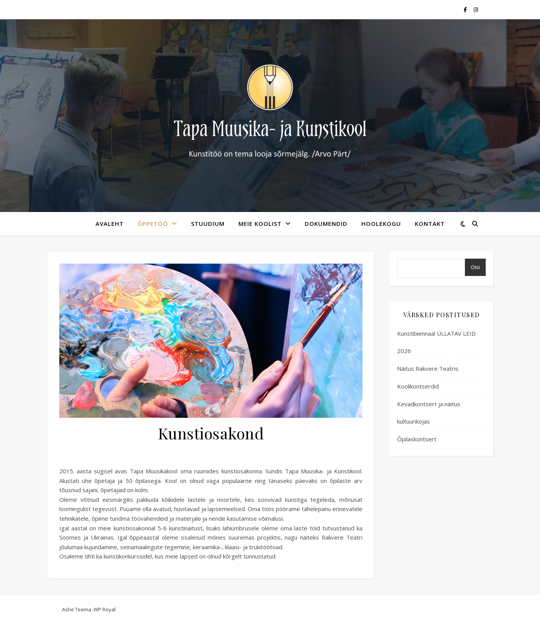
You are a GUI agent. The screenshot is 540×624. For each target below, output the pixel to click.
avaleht (110, 223)
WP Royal (105, 609)
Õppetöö (153, 223)
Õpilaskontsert (416, 439)
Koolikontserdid (418, 386)
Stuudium (208, 223)
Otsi (475, 267)
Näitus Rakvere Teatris (427, 368)
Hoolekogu (381, 223)
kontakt (430, 223)
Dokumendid (326, 223)
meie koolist (260, 223)
